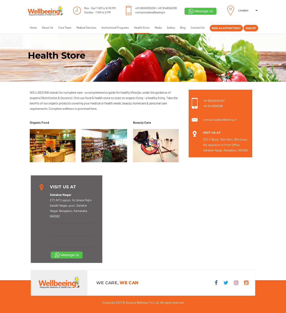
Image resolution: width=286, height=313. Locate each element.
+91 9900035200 (145, 8)
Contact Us (198, 27)
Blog (183, 27)
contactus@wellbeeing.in (150, 12)
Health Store (142, 27)
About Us (47, 27)
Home (33, 27)
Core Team (64, 27)
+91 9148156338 (167, 8)
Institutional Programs (115, 27)
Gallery (171, 27)
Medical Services (86, 27)
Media (158, 27)
